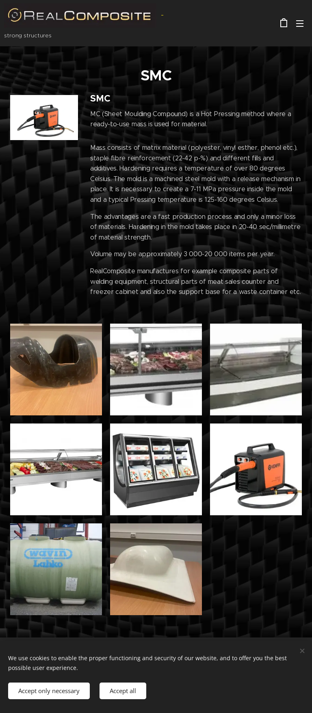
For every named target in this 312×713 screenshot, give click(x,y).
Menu (299, 23)
